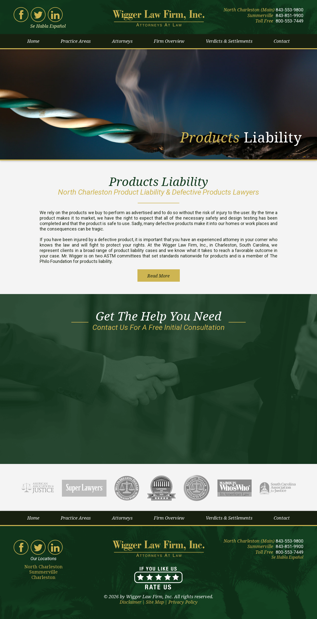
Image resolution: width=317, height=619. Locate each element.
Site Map (155, 602)
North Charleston (43, 566)
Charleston (43, 577)
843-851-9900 (289, 15)
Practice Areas (76, 41)
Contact (282, 41)
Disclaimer (130, 602)
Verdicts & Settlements (229, 41)
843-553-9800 (289, 9)
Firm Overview (169, 41)
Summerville (43, 571)
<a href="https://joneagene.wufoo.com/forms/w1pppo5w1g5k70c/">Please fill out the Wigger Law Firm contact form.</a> (158, 394)
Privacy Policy (183, 602)
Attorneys (122, 41)
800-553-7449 (289, 20)
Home (33, 41)
